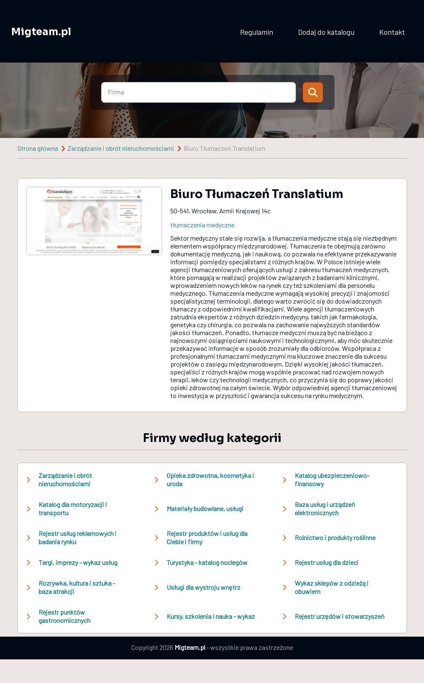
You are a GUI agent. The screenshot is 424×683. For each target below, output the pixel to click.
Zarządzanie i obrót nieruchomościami (121, 148)
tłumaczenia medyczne (202, 225)
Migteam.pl (41, 32)
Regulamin (256, 31)
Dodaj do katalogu (326, 31)
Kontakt (392, 31)
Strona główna (37, 148)
